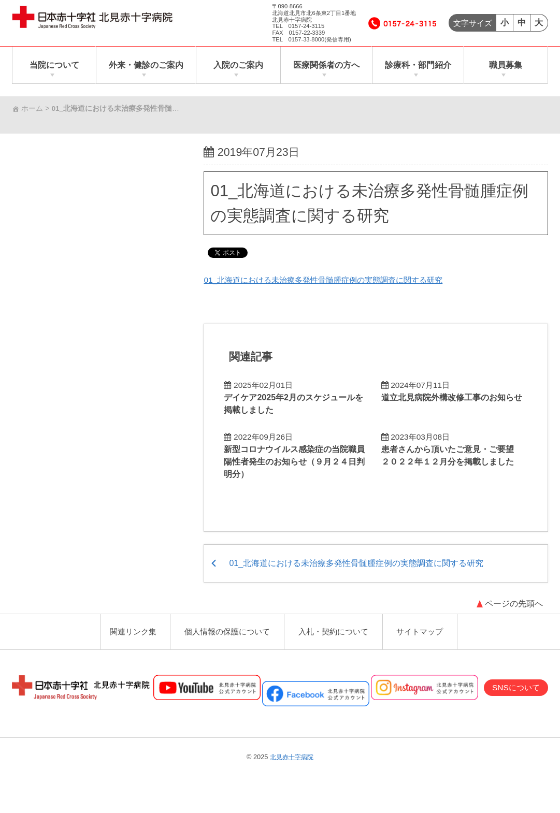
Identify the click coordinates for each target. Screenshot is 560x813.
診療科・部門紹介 (417, 65)
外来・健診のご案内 (146, 65)
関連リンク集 (128, 629)
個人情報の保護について (225, 629)
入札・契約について (335, 629)
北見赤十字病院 (291, 756)
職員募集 (505, 65)
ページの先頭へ (513, 600)
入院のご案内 (238, 65)
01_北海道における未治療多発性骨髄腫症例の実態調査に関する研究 (331, 279)
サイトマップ (424, 629)
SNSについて (514, 685)
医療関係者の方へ (326, 65)
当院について (54, 65)
